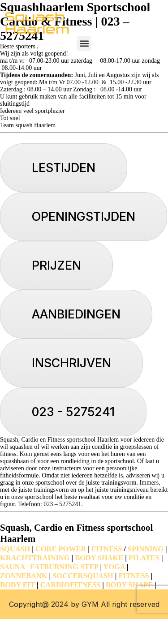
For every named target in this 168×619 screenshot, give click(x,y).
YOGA (114, 567)
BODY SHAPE (129, 584)
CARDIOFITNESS (70, 584)
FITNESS (106, 549)
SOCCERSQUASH (82, 576)
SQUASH (15, 549)
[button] (84, 43)
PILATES (145, 558)
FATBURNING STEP (64, 567)
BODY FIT (17, 584)
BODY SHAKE (99, 558)
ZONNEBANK (23, 576)
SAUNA (13, 567)
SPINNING (146, 549)
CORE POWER (60, 549)
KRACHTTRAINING (34, 558)
